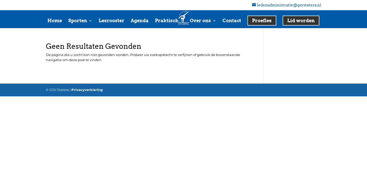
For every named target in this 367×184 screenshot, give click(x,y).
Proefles (262, 20)
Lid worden (301, 20)
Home (54, 21)
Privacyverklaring (87, 90)
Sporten (77, 21)
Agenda (140, 21)
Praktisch (166, 21)
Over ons (200, 21)
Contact (231, 21)
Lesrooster (111, 21)
